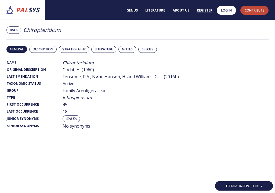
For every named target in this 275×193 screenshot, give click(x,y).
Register (204, 10)
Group (13, 90)
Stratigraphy (74, 49)
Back (14, 30)
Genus (132, 10)
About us (181, 10)
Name (11, 62)
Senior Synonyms (23, 126)
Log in (226, 10)
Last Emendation (22, 76)
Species (147, 49)
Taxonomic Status (24, 83)
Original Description (26, 69)
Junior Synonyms (23, 118)
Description (43, 49)
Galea (71, 119)
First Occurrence (23, 104)
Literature (155, 10)
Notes (127, 49)
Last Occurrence (22, 111)
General (17, 49)
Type (11, 97)
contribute (254, 10)
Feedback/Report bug (244, 186)
